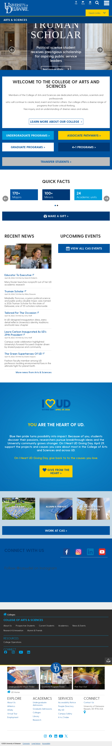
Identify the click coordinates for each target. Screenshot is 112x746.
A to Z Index (63, 717)
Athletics (11, 706)
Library (36, 716)
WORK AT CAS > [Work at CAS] (56, 530)
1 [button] (55, 205)
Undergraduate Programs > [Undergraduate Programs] (28, 135)
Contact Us (89, 702)
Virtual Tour (12, 713)
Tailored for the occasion (20, 312)
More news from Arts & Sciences (33, 372)
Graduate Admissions (42, 709)
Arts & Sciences (15, 19)
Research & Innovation (13, 630)
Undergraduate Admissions (40, 703)
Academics (63, 625)
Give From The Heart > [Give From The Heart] (56, 471)
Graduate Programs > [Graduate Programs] (28, 147)
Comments (26, 743)
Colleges (37, 712)
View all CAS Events (84, 248)
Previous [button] (5, 198)
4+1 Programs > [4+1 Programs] (84, 147)
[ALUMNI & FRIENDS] (56, 509)
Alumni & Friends (34, 630)
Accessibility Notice (67, 702)
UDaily (10, 710)
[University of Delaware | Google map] (85, 712)
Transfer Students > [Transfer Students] (56, 161)
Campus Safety (65, 713)
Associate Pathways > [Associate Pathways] (84, 135)
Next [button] (106, 198)
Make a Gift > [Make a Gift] (56, 216)
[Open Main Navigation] (106, 3)
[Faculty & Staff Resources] (93, 509)
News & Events (79, 625)
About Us (8, 625)
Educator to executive (18, 274)
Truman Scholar (14, 291)
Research (37, 720)
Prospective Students (25, 625)
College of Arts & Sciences (23, 620)
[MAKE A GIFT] (18, 509)
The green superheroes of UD (23, 353)
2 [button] (57, 205)
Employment (12, 717)
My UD (61, 710)
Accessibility (46, 743)
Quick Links (94, 13)
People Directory (66, 706)
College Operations (12, 642)
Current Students (46, 625)
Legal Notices (36, 743)
